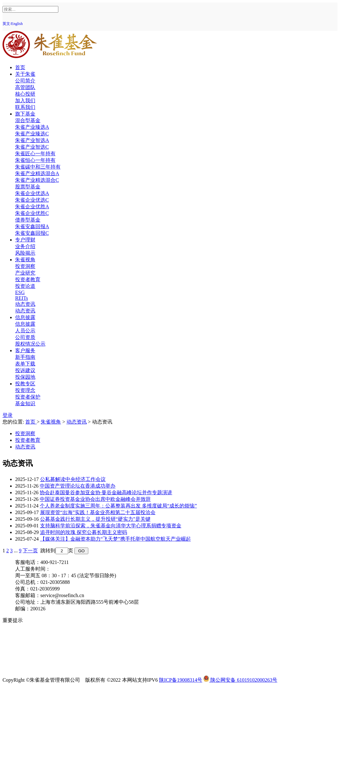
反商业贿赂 (27, 653)
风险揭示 (25, 253)
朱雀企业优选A (32, 193)
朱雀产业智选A (32, 140)
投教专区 (25, 383)
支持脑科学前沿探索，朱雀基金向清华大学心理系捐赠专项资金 (110, 525)
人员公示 (25, 330)
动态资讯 (25, 304)
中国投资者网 (30, 660)
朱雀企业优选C (32, 200)
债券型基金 (27, 219)
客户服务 (25, 350)
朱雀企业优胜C (32, 213)
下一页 (30, 550)
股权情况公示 (30, 344)
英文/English (13, 23)
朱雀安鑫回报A (32, 226)
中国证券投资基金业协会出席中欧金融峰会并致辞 (95, 499)
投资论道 (25, 286)
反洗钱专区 (27, 640)
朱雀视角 (25, 259)
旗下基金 (25, 113)
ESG (20, 292)
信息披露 (25, 317)
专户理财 (25, 239)
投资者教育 (27, 279)
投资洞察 (25, 266)
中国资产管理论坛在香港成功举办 (77, 486)
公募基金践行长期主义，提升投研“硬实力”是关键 (95, 519)
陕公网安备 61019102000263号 (240, 680)
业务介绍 (25, 246)
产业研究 (25, 273)
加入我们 (25, 100)
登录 (8, 415)
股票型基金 (27, 186)
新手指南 (25, 357)
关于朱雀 (25, 74)
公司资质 (25, 337)
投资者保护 (27, 397)
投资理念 (25, 390)
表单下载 (25, 363)
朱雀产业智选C (32, 147)
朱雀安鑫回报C (32, 233)
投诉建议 (25, 370)
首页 (20, 67)
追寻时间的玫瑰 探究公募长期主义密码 (83, 532)
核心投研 (25, 94)
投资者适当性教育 (35, 646)
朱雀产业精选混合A (37, 173)
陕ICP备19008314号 (180, 680)
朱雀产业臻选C (32, 133)
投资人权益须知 (32, 633)
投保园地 (25, 377)
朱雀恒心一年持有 (35, 160)
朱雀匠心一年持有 (35, 153)
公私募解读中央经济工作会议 (73, 479)
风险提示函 (27, 627)
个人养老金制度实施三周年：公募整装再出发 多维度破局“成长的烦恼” (118, 505)
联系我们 (25, 107)
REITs (21, 298)
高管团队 (25, 87)
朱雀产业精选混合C (37, 180)
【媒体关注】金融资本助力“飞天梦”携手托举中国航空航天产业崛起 (115, 539)
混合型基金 (27, 120)
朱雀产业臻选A (32, 127)
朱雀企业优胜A (32, 206)
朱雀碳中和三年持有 (38, 166)
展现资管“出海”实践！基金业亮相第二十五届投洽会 (97, 512)
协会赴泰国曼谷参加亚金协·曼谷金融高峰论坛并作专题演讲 (106, 492)
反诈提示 (25, 666)
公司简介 (25, 80)
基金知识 (25, 403)
